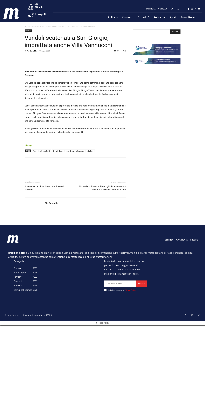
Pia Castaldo (32, 51)
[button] (178, 8)
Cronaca (35, 26)
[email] (120, 354)
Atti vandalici (45, 222)
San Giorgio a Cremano (75, 222)
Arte (34, 222)
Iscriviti (141, 354)
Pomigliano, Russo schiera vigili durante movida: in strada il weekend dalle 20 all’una (102, 259)
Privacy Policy (130, 361)
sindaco (91, 222)
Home (27, 26)
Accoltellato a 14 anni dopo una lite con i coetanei (44, 259)
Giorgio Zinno (58, 222)
